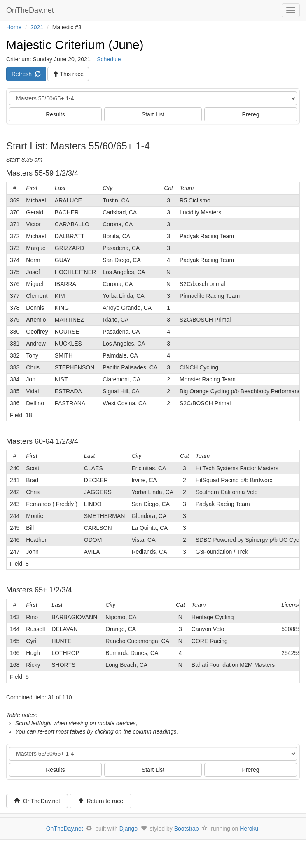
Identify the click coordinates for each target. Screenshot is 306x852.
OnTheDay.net (31, 10)
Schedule (109, 59)
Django (128, 828)
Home (13, 27)
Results (55, 114)
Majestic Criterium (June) (74, 44)
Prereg (250, 114)
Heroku (249, 828)
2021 (36, 27)
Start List (153, 114)
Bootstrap (186, 828)
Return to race (101, 801)
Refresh (26, 74)
